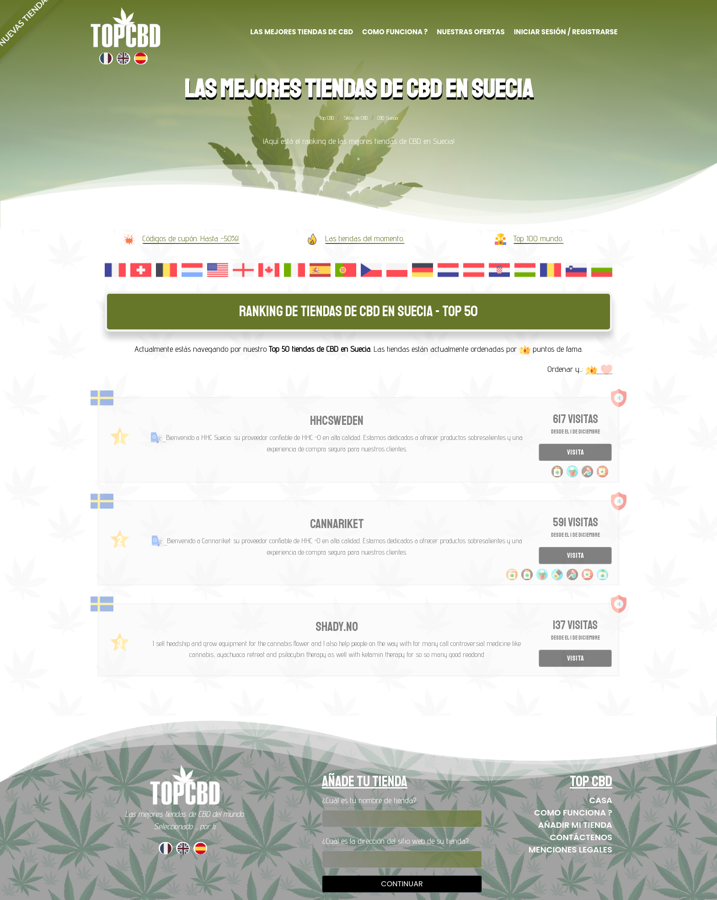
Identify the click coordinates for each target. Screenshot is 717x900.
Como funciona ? (573, 812)
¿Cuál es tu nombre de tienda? (369, 800)
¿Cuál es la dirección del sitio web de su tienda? (395, 841)
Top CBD (326, 117)
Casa (600, 800)
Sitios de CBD (355, 117)
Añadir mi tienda (575, 825)
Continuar (402, 884)
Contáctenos (581, 837)
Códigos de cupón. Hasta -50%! (190, 238)
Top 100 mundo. (538, 238)
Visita (575, 452)
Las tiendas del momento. (364, 238)
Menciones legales (570, 849)
